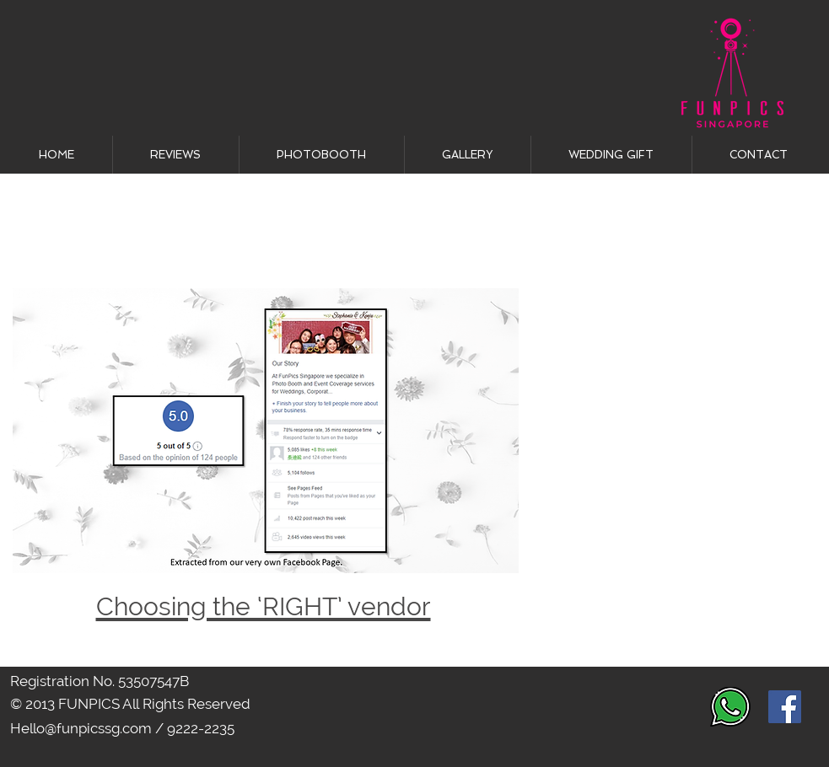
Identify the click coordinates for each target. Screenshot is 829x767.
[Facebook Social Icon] (784, 706)
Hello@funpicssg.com (81, 728)
